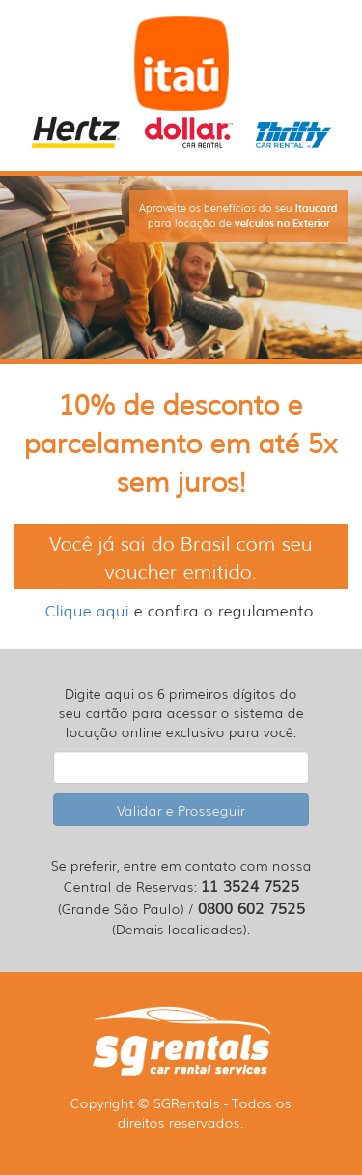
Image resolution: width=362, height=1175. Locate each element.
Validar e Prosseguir (181, 809)
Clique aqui (87, 609)
